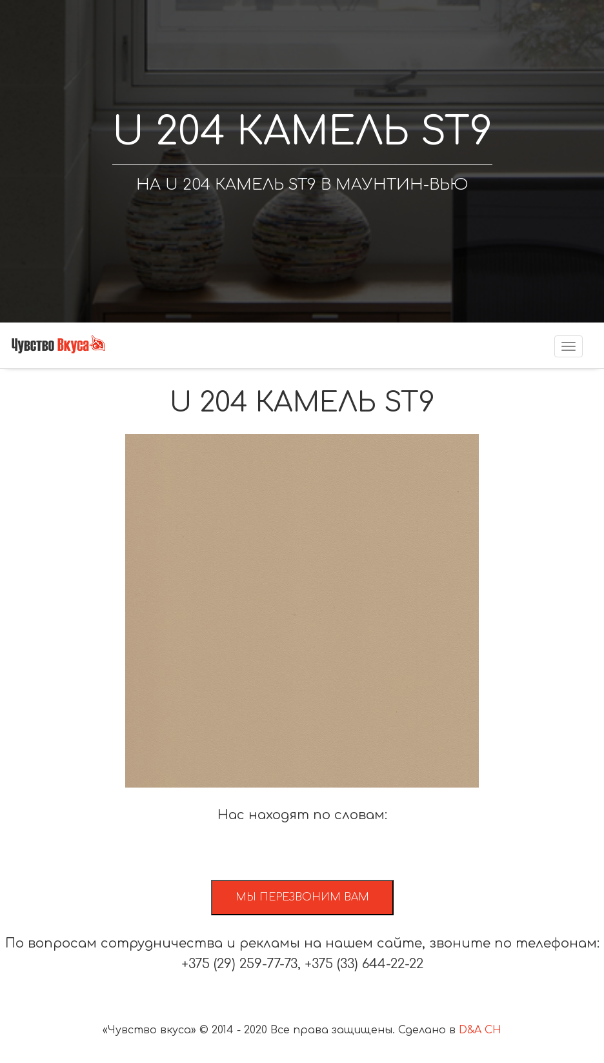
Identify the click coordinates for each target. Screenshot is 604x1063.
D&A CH (480, 1030)
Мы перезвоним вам (302, 897)
